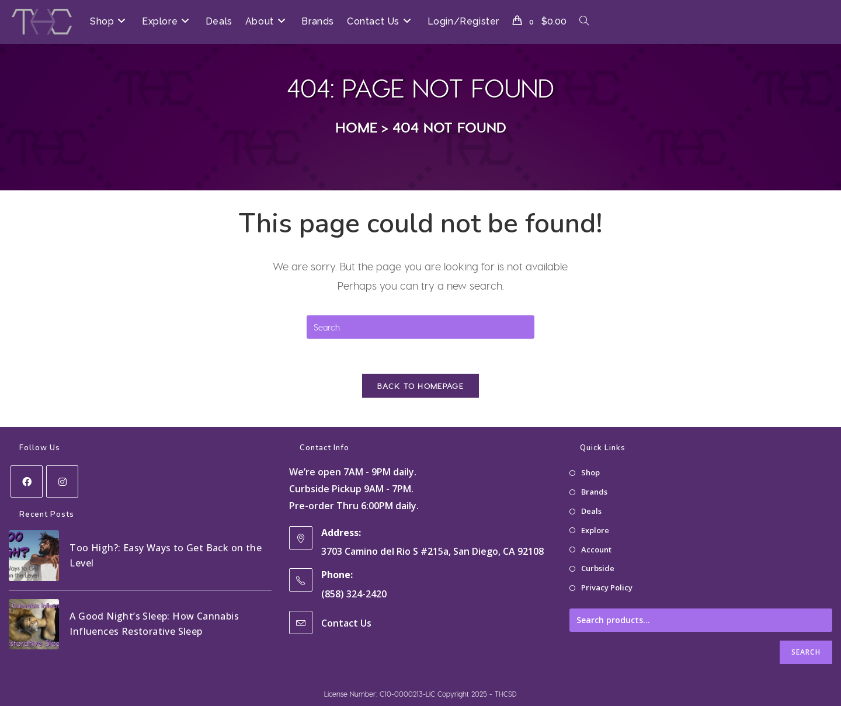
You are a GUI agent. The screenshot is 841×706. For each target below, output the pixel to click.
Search (806, 652)
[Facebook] (27, 481)
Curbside (597, 568)
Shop (590, 472)
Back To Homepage (420, 385)
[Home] (356, 126)
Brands (594, 491)
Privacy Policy (607, 587)
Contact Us (346, 622)
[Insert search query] (420, 327)
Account (596, 549)
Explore (595, 530)
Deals (591, 511)
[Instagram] (62, 481)
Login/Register (463, 21)
